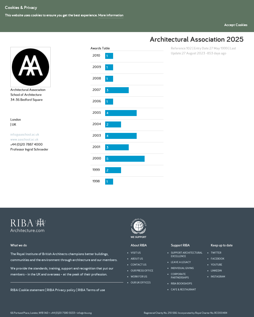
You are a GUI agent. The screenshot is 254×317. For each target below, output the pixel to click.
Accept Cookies (235, 24)
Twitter (216, 252)
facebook (217, 258)
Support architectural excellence (186, 254)
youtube (216, 264)
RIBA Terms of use (91, 289)
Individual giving (182, 268)
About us (137, 258)
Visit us (136, 252)
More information (110, 15)
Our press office (142, 270)
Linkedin (216, 270)
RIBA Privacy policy (61, 289)
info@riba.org (84, 313)
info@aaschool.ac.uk (24, 134)
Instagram (218, 276)
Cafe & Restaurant (183, 289)
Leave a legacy (181, 262)
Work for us (139, 276)
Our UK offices (141, 282)
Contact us (138, 264)
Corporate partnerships (180, 275)
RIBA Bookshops (181, 283)
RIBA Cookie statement (27, 289)
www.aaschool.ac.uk (24, 139)
